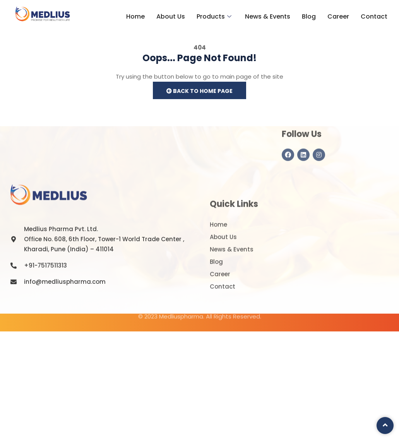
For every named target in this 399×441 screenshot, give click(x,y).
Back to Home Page (199, 91)
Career (338, 16)
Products (215, 16)
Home (135, 16)
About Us (170, 16)
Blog (309, 16)
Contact (374, 16)
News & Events (267, 16)
